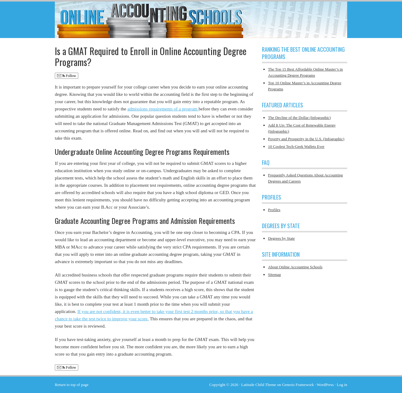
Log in (342, 384)
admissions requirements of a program (163, 108)
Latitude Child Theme (258, 384)
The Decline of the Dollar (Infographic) (299, 117)
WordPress (325, 384)
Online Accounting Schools (201, 17)
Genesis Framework (298, 384)
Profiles (274, 209)
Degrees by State (281, 238)
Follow (66, 76)
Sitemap (274, 274)
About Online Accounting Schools (295, 267)
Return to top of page (71, 384)
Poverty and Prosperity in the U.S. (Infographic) (306, 139)
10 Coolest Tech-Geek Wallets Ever (296, 146)
